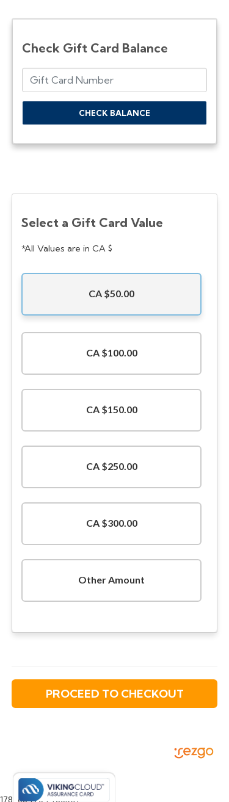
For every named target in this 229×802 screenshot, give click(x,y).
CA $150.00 (111, 409)
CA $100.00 (111, 352)
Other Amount (111, 579)
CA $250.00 (111, 466)
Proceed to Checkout (115, 694)
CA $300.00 (111, 523)
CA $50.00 (111, 293)
